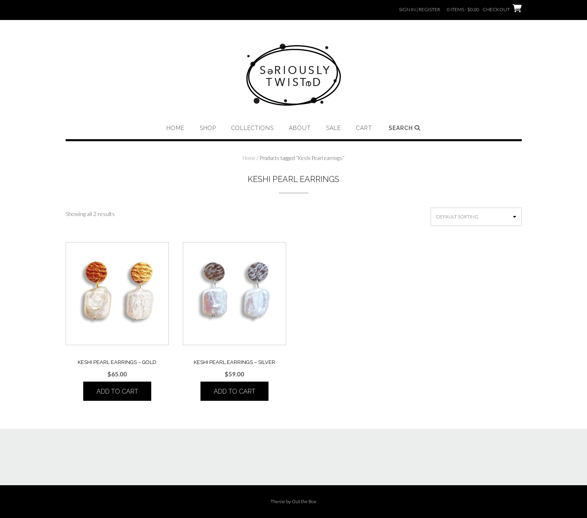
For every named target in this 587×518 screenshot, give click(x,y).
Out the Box (304, 501)
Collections (252, 128)
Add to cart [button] (117, 391)
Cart (364, 128)
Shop (208, 128)
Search (405, 128)
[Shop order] (476, 217)
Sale (333, 128)
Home (175, 128)
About (300, 128)
